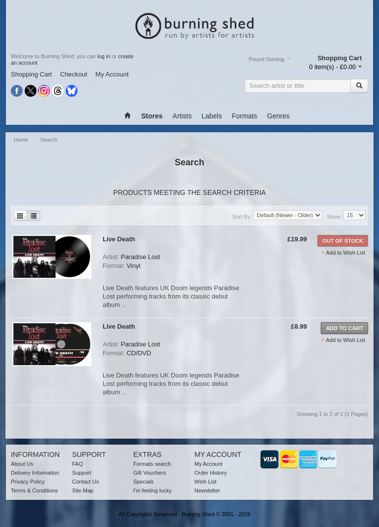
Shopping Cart (31, 74)
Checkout (73, 74)
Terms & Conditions (34, 490)
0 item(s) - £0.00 (332, 67)
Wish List (205, 482)
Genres (278, 116)
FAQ (77, 464)
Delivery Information (35, 473)
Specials (143, 482)
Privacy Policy (27, 482)
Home (22, 140)
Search (49, 140)
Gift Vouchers (149, 473)
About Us (22, 464)
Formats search (152, 464)
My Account (111, 74)
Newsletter (207, 490)
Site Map (82, 490)
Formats (244, 116)
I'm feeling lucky (152, 490)
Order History (210, 473)
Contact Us (85, 482)
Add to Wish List (345, 253)
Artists (182, 116)
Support (81, 473)
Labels (211, 116)
